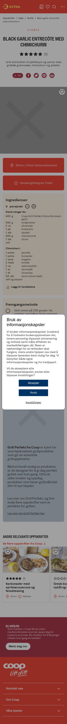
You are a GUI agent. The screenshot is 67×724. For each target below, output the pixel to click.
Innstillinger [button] (33, 402)
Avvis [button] (33, 392)
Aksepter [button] (33, 383)
